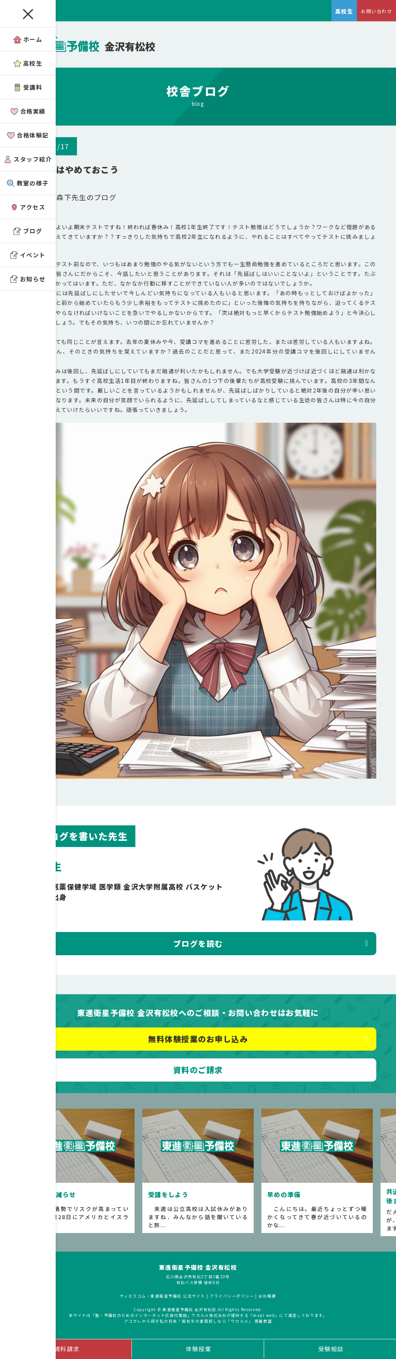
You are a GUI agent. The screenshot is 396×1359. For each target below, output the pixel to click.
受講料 (28, 87)
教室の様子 (28, 183)
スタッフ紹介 (28, 159)
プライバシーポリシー (232, 1300)
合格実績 (28, 111)
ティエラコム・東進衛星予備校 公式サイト (162, 1300)
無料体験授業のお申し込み (198, 1042)
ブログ (28, 231)
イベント (28, 255)
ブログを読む (198, 947)
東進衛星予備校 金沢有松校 (198, 1271)
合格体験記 (28, 135)
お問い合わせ (376, 11)
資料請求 (67, 1349)
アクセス (27, 207)
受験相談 (331, 1349)
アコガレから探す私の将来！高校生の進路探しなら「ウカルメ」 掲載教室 (198, 1325)
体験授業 (199, 1349)
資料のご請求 (198, 1073)
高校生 (28, 63)
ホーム (28, 39)
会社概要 (268, 1300)
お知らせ (28, 279)
